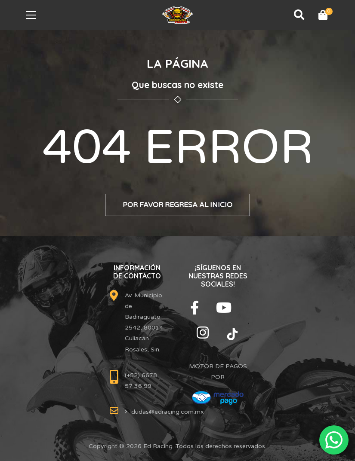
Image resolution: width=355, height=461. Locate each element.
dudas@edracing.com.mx (167, 411)
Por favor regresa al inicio (177, 205)
